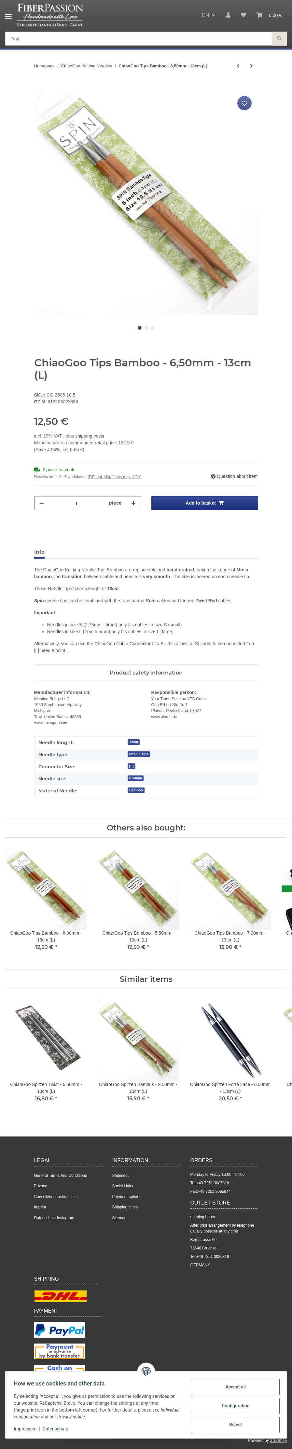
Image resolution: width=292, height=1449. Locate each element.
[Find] (138, 39)
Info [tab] (39, 552)
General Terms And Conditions (60, 1175)
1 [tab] (140, 328)
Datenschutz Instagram (54, 1218)
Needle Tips (138, 754)
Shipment (120, 1175)
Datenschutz (57, 1428)
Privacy (40, 1186)
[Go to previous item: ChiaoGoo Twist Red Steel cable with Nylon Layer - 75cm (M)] (238, 66)
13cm (133, 742)
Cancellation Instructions (55, 1196)
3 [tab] (153, 328)
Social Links (122, 1186)
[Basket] (269, 15)
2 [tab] (146, 328)
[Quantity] (76, 503)
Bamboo (136, 790)
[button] (228, 15)
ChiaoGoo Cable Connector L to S (128, 643)
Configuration (233, 1405)
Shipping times (125, 1207)
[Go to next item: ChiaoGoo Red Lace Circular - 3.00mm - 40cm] (251, 66)
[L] (131, 766)
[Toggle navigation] (8, 14)
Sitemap (119, 1218)
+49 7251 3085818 (212, 1183)
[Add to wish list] (244, 103)
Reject (233, 1424)
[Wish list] (243, 15)
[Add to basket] (39, 87)
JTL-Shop (278, 1440)
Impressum (27, 1428)
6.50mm (135, 778)
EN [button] (205, 15)
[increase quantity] (133, 503)
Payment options (126, 1196)
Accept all (233, 1386)
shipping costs (89, 436)
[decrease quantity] (42, 503)
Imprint (40, 1207)
